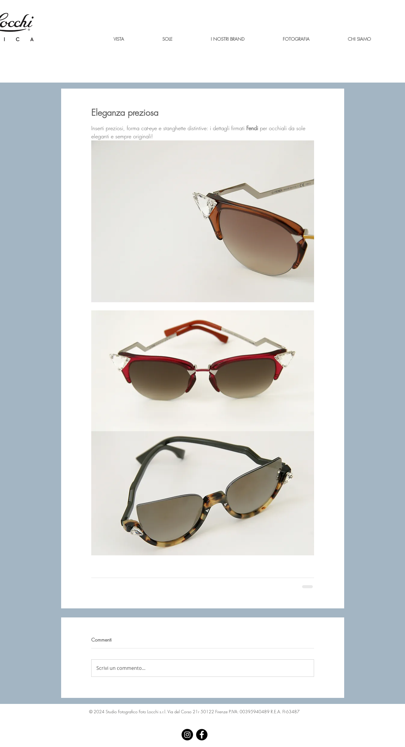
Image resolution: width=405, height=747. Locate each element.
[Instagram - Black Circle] (187, 734)
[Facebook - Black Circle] (201, 734)
